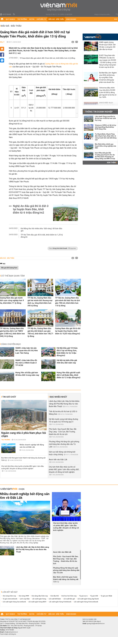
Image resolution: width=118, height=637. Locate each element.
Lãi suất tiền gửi (69, 599)
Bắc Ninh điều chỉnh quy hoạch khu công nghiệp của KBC (105, 146)
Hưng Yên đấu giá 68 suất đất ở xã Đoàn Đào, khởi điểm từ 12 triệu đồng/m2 (68, 375)
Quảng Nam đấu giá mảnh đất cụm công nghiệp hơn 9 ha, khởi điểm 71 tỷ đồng (12, 300)
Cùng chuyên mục (11, 344)
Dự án (31, 19)
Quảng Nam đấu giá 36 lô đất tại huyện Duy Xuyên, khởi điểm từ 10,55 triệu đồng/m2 (67, 331)
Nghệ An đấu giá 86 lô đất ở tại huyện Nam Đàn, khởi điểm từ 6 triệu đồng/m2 (30, 209)
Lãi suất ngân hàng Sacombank (14, 602)
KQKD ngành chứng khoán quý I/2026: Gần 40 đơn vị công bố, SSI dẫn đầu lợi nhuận (107, 45)
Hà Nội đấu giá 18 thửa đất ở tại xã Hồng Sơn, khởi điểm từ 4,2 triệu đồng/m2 (67, 352)
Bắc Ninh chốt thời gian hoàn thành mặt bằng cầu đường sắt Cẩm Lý (65, 579)
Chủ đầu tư (41, 19)
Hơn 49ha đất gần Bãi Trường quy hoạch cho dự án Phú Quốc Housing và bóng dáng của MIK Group (105, 155)
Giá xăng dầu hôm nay (40, 596)
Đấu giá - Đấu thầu (56, 19)
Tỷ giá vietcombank (10, 599)
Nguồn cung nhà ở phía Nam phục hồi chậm (23, 434)
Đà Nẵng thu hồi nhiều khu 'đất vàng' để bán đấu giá (41, 229)
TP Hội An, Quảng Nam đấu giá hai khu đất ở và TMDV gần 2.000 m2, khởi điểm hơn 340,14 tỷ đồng (12, 332)
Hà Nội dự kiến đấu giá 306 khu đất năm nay (67, 361)
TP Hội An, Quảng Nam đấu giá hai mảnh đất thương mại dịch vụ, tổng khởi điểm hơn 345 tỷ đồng (39, 302)
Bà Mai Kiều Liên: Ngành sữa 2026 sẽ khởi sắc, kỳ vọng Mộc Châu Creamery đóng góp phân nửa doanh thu (108, 77)
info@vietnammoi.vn (11, 632)
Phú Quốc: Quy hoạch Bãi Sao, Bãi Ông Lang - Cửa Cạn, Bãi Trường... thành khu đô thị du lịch (62, 431)
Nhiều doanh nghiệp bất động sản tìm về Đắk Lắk (32, 446)
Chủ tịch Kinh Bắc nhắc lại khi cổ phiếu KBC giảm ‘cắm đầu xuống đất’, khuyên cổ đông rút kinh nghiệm (64, 469)
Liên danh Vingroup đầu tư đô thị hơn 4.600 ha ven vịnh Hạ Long (105, 118)
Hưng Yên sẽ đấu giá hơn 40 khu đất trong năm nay (27, 373)
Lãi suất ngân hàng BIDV (37, 602)
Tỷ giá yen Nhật (106, 596)
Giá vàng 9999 (24, 596)
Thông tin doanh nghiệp (99, 111)
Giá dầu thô (54, 596)
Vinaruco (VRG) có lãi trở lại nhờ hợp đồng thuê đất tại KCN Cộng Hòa (105, 127)
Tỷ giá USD (94, 596)
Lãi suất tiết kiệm (55, 599)
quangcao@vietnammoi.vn (96, 623)
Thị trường (22, 19)
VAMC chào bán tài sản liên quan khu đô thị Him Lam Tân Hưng (26, 350)
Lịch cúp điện (25, 599)
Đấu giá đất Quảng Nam (9, 267)
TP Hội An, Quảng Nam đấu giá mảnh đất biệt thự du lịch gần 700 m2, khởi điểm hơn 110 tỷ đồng (67, 302)
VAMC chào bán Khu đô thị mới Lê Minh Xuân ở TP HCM (26, 362)
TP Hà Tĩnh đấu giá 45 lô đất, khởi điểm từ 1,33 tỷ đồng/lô (42, 236)
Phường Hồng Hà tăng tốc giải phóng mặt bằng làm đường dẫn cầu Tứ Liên (64, 444)
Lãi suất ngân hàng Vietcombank (86, 602)
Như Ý (2, 42)
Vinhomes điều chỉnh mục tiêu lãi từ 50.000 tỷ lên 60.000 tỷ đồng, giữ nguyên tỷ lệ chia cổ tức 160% (107, 92)
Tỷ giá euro (83, 596)
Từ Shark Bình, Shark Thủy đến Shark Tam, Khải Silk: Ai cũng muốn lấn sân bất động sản (105, 137)
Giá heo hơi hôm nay (69, 596)
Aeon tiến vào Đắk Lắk (58, 459)
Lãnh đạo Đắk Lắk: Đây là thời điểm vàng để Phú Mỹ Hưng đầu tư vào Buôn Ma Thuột (64, 404)
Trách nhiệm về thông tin (8, 634)
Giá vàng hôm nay (9, 596)
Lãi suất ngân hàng (39, 599)
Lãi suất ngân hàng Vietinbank (60, 602)
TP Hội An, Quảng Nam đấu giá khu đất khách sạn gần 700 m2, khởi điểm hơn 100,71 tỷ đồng (40, 332)
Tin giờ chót (9, 397)
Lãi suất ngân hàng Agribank (88, 599)
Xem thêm (112, 162)
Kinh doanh (71, 19)
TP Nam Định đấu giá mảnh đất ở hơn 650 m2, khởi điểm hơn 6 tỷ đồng (47, 58)
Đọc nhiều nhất (58, 397)
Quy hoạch (10, 19)
